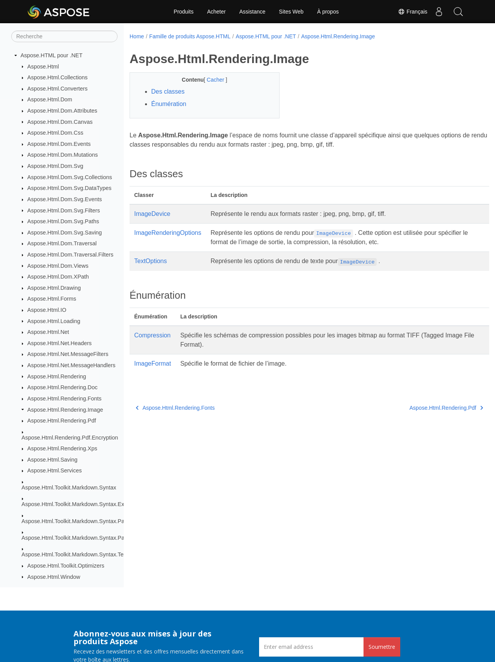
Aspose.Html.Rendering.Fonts (64, 398)
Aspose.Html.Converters (57, 89)
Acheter (216, 12)
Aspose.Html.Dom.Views (58, 266)
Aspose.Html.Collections (57, 77)
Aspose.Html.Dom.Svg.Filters (63, 210)
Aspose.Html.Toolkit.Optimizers (65, 566)
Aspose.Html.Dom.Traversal (62, 243)
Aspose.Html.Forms (51, 299)
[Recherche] (64, 36)
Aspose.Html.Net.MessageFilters (68, 354)
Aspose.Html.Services (54, 470)
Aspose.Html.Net (48, 332)
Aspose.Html (43, 66)
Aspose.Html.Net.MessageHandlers (71, 365)
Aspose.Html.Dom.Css (55, 133)
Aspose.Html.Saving (52, 460)
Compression (152, 335)
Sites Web (291, 12)
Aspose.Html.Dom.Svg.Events (64, 199)
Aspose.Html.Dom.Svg (55, 166)
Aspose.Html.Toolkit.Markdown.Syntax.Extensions (83, 504)
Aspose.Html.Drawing (54, 288)
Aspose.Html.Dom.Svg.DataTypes (69, 188)
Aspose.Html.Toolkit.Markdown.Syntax (69, 487)
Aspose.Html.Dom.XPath (58, 277)
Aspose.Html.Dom (49, 99)
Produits (183, 12)
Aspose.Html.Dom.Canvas (60, 122)
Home (137, 36)
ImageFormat (152, 363)
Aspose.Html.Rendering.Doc (62, 387)
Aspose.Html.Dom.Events (59, 144)
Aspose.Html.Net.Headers (59, 343)
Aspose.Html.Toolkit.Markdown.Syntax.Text (75, 554)
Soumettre (382, 646)
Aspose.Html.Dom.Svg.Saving (64, 232)
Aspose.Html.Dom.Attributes (62, 111)
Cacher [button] (210, 80)
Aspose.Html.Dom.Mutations (62, 155)
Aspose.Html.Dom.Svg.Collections (69, 177)
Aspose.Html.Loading (53, 321)
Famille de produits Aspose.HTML (189, 36)
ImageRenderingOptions (167, 232)
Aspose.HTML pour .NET (51, 55)
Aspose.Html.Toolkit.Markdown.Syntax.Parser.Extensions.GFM (99, 538)
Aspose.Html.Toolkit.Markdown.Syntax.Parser (78, 521)
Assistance (252, 12)
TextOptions (150, 261)
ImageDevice (152, 213)
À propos (328, 12)
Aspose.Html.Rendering (56, 376)
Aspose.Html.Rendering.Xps (62, 448)
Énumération (168, 104)
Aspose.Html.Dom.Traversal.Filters (70, 254)
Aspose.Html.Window (53, 577)
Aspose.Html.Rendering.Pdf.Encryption (70, 437)
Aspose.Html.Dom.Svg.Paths (63, 221)
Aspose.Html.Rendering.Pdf (61, 420)
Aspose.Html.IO (47, 310)
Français (412, 11)
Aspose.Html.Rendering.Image (65, 410)
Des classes (167, 91)
